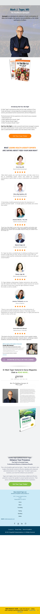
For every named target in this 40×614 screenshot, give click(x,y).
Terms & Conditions (27, 529)
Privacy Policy (18, 529)
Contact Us (11, 529)
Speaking (20, 513)
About (20, 504)
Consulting (20, 507)
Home (20, 502)
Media (20, 516)
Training (20, 511)
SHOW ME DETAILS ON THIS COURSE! (18, 359)
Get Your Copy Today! (20, 136)
